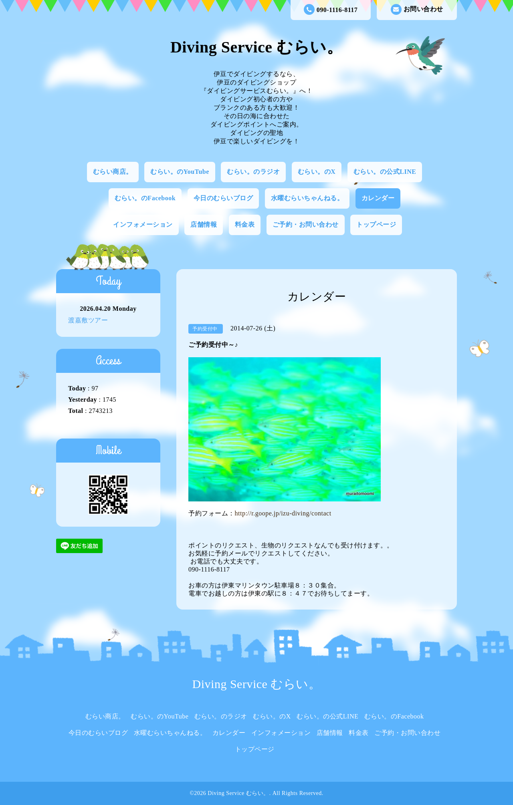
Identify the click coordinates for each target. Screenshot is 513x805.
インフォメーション (143, 224)
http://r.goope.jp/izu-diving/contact (283, 513)
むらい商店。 (113, 171)
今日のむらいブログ (223, 198)
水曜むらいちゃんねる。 (307, 198)
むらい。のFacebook (145, 198)
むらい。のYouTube (179, 171)
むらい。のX (317, 171)
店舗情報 (203, 224)
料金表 (245, 224)
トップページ (376, 224)
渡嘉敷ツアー (88, 320)
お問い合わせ (417, 9)
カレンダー (378, 198)
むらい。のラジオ (253, 171)
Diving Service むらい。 (256, 47)
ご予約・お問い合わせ (306, 224)
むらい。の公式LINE (384, 171)
